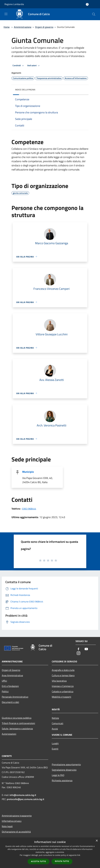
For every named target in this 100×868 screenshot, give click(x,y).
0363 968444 (29, 508)
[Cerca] (94, 14)
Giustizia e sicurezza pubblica (16, 718)
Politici (5, 691)
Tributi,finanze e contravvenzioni (18, 723)
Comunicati (57, 723)
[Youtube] (86, 649)
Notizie (55, 718)
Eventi (55, 748)
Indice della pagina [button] (25, 89)
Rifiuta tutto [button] (62, 861)
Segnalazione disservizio (64, 770)
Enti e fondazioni (10, 686)
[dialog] (50, 853)
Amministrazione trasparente (17, 815)
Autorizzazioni (9, 734)
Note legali (7, 826)
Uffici (4, 681)
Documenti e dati (10, 702)
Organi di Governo (11, 670)
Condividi (19, 65)
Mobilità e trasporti (61, 697)
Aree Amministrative (12, 675)
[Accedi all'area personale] (87, 4)
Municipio (28, 472)
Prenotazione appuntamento (66, 764)
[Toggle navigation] (6, 14)
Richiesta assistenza (62, 780)
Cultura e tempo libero (63, 675)
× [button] (97, 841)
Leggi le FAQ (58, 775)
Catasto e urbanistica (62, 691)
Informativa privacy (11, 821)
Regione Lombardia (14, 4)
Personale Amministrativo (15, 697)
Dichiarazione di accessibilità (16, 831)
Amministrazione (22, 27)
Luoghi (55, 743)
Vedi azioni (34, 65)
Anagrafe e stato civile (63, 670)
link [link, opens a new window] (78, 855)
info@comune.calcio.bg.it (23, 795)
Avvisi (55, 728)
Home (7, 27)
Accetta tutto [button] (38, 861)
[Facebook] (78, 649)
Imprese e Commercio (63, 686)
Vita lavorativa (59, 681)
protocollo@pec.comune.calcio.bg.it (25, 799)
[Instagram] (78, 653)
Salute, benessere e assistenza (17, 728)
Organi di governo (44, 27)
